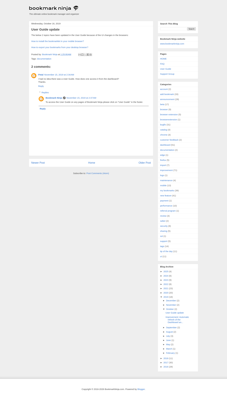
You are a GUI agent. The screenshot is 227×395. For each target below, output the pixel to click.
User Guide (165, 69)
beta (162, 104)
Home (91, 162)
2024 (166, 276)
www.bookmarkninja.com (172, 43)
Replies (45, 92)
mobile (163, 185)
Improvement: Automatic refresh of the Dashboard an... (177, 319)
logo (162, 175)
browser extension (169, 114)
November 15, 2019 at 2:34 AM (59, 74)
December (171, 300)
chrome (163, 135)
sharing (163, 231)
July (168, 336)
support (163, 241)
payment (164, 200)
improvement (166, 170)
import (163, 165)
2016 (166, 366)
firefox (163, 160)
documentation (44, 58)
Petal (40, 74)
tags (162, 246)
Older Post (145, 162)
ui (161, 256)
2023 (166, 280)
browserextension (168, 119)
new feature (165, 195)
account (164, 89)
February (170, 353)
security (164, 226)
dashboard (165, 145)
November (171, 305)
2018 (166, 358)
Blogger (141, 389)
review (163, 216)
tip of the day (166, 251)
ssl (161, 236)
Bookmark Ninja (54, 98)
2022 (166, 284)
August (169, 332)
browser (164, 109)
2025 (166, 271)
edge (162, 155)
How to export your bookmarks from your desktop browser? (59, 47)
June (168, 340)
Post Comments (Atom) (97, 173)
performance (166, 205)
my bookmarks (167, 190)
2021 (166, 288)
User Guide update (175, 312)
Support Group (167, 74)
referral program (168, 211)
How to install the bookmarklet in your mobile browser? (57, 41)
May (168, 344)
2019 (166, 297)
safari (162, 221)
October (170, 309)
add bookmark (167, 94)
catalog (163, 129)
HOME (163, 58)
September (171, 327)
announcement (167, 99)
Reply (41, 86)
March (169, 349)
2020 (166, 292)
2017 (166, 362)
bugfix (163, 124)
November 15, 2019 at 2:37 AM (81, 98)
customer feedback (169, 140)
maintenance (166, 180)
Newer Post (38, 162)
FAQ (162, 64)
